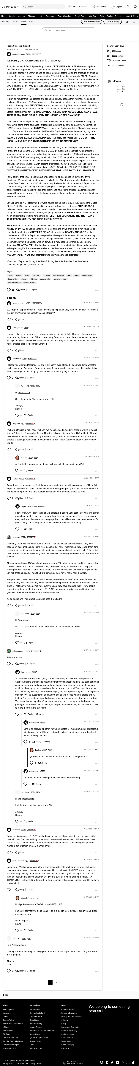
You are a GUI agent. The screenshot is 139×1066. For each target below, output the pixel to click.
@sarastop (23, 620)
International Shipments (69, 1027)
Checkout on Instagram (11, 1045)
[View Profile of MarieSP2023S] (21, 303)
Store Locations (67, 1038)
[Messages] (134, 21)
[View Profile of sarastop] (19, 537)
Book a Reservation (37, 1048)
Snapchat (128, 1062)
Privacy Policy (8, 1064)
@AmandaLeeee (18, 945)
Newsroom (6, 1013)
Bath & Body (80, 16)
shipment (24, 279)
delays (27, 275)
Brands (12, 16)
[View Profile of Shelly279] (19, 358)
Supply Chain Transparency (13, 1024)
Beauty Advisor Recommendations (42, 1031)
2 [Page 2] (56, 982)
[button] (9, 290)
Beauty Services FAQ (69, 1031)
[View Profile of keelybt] (27, 457)
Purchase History (36, 1024)
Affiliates (6, 1027)
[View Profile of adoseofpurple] (21, 651)
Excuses (47, 275)
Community (5, 22)
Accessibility (65, 1048)
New (3, 16)
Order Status (34, 1020)
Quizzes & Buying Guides (39, 1038)
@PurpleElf (20, 464)
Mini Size (92, 16)
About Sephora (8, 1009)
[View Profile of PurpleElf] (18, 423)
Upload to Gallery (112, 21)
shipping (34, 279)
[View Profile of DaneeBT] (28, 386)
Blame (10, 275)
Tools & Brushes (64, 16)
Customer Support (21, 46)
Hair (40, 16)
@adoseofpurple (26, 799)
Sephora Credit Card (37, 1013)
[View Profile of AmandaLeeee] (21, 54)
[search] (43, 6)
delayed (18, 275)
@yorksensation (26, 904)
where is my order (60, 279)
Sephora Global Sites (10, 1038)
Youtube (117, 1062)
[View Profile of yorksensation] (20, 860)
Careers (6, 1017)
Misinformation (58, 275)
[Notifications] (127, 22)
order (69, 275)
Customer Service (67, 1009)
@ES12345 (56, 904)
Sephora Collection (115, 16)
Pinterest (122, 1062)
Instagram (101, 1062)
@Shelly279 (24, 392)
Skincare (31, 16)
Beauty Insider (35, 1009)
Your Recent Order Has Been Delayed (21, 283)
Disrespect (36, 275)
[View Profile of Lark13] (18, 479)
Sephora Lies (13, 279)
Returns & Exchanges (69, 1013)
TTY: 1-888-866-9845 (75, 1064)
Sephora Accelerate (10, 1048)
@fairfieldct (40, 904)
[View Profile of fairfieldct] (19, 830)
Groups (24, 22)
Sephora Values (8, 1020)
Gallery (31, 22)
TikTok (133, 1062)
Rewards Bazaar (36, 1041)
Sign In (119, 7)
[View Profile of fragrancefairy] (29, 506)
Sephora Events (8, 1031)
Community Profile (36, 1017)
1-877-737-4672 (73, 1061)
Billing (63, 1024)
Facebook (107, 1062)
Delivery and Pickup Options (71, 1017)
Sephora (10, 7)
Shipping (64, 1020)
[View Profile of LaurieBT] (27, 898)
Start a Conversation (91, 21)
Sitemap (40, 1064)
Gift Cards (6, 1034)
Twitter (112, 1062)
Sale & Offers (132, 16)
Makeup (21, 16)
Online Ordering (67, 1041)
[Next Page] (62, 982)
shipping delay (45, 279)
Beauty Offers (35, 1034)
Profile (15, 22)
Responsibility (87, 275)
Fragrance (50, 16)
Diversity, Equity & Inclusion (13, 1041)
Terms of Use (19, 1064)
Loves (32, 1045)
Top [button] (6, 995)
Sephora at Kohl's (67, 1034)
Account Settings (36, 1027)
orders (76, 275)
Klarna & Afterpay (67, 1045)
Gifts (102, 16)
